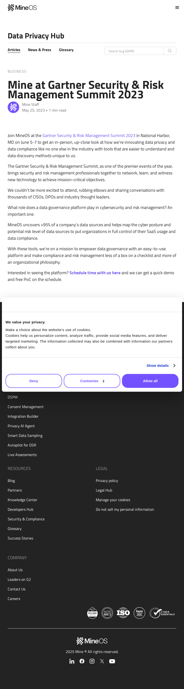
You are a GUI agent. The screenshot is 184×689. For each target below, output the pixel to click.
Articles (14, 50)
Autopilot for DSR (22, 445)
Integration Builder (23, 416)
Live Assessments (22, 454)
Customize (92, 381)
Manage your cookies (113, 500)
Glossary (66, 50)
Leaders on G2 (19, 579)
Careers (14, 598)
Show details (158, 365)
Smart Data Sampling (25, 435)
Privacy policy (107, 480)
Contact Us (16, 589)
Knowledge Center (22, 500)
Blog (11, 480)
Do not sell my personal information (125, 509)
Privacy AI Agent (21, 426)
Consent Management (26, 407)
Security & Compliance (26, 519)
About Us (15, 570)
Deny (33, 381)
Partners (15, 490)
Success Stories (20, 538)
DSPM (12, 397)
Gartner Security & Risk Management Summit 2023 (88, 135)
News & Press (39, 50)
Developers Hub (20, 509)
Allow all (150, 381)
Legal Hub (104, 490)
